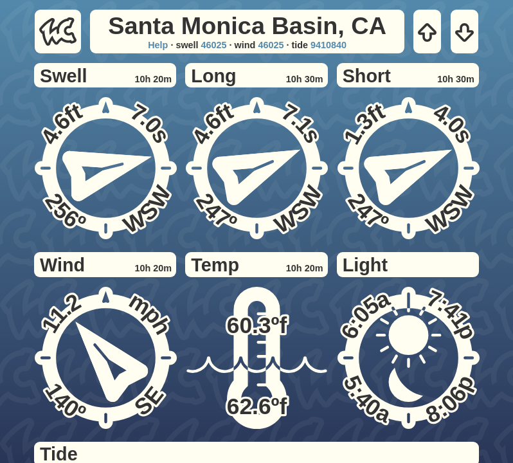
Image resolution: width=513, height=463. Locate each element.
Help (158, 45)
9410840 (328, 45)
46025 (214, 45)
